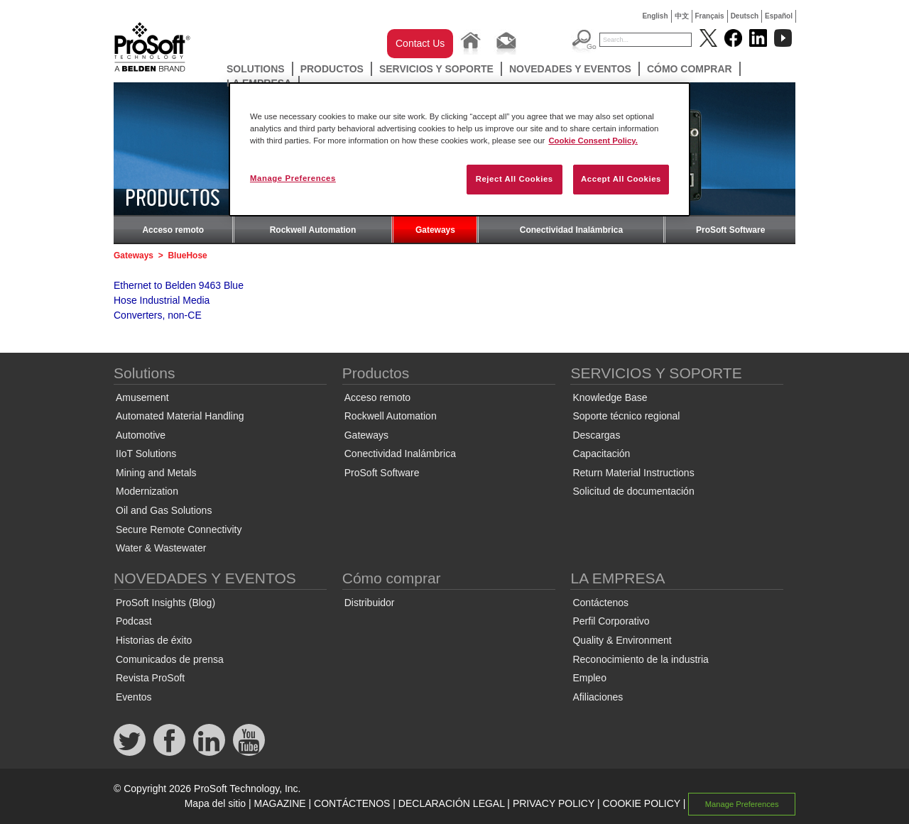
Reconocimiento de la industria (640, 659)
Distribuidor (369, 602)
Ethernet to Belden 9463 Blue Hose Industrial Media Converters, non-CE (179, 300)
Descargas (596, 435)
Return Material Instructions (633, 472)
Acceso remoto (173, 230)
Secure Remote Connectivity (178, 529)
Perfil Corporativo (610, 621)
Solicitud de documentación (633, 491)
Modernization (147, 491)
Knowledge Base (609, 397)
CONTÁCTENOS (352, 803)
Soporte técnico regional (626, 416)
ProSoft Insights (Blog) (165, 602)
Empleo (589, 677)
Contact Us (420, 43)
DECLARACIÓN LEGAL (451, 803)
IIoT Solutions (146, 453)
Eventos (134, 697)
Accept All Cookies (621, 179)
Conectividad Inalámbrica (571, 230)
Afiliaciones (597, 697)
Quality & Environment (621, 640)
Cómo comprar (689, 69)
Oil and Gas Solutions (164, 510)
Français (709, 16)
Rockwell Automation (313, 230)
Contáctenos (600, 602)
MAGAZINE (280, 803)
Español (779, 16)
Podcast (134, 621)
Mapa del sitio (215, 803)
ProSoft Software (730, 230)
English (655, 16)
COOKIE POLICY (641, 803)
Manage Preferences (742, 804)
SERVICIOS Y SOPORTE (436, 69)
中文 (682, 16)
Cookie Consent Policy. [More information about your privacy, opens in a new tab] (593, 140)
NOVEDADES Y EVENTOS (570, 69)
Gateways (435, 230)
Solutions (256, 69)
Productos (332, 69)
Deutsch (744, 16)
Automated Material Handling (180, 416)
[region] (459, 149)
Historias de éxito (154, 640)
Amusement (142, 397)
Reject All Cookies (514, 179)
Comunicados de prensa (170, 659)
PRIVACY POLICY (553, 803)
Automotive (140, 435)
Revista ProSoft (150, 677)
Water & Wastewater (161, 548)
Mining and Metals (156, 472)
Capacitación (601, 453)
